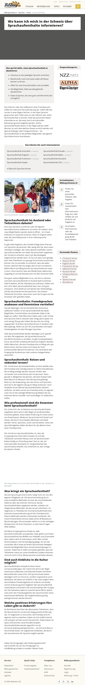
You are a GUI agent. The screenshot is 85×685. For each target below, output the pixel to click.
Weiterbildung (43, 6)
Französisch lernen (70, 266)
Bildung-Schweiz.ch (10, 13)
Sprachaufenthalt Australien (23, 151)
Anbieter (8, 672)
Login (66, 672)
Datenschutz (49, 675)
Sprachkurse (67, 282)
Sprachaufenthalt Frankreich (23, 158)
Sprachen (21, 13)
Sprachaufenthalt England (22, 155)
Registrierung (69, 669)
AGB (46, 672)
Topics (57, 6)
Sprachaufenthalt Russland (54, 158)
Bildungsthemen (11, 669)
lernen (28, 13)
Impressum (49, 669)
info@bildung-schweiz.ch (14, 648)
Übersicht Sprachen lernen (19, 168)
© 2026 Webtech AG (12, 681)
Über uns (48, 665)
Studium (29, 6)
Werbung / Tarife (71, 675)
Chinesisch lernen (69, 258)
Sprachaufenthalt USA (56, 162)
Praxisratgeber (30, 665)
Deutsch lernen (68, 261)
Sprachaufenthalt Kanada (58, 151)
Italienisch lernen (69, 269)
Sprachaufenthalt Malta (57, 155)
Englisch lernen (68, 263)
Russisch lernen (69, 271)
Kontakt (67, 665)
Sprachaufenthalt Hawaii (17, 162)
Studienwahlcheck (31, 669)
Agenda (7, 675)
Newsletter (8, 665)
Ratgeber (67, 6)
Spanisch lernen (69, 279)
